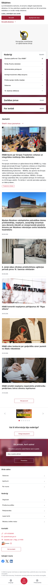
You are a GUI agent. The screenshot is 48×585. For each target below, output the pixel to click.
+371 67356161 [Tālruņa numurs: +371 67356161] (9, 533)
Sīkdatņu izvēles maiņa (9, 521)
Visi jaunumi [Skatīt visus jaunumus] (24, 401)
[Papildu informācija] (11, 543)
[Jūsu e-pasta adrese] (24, 454)
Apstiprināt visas (34, 18)
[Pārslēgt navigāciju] (24, 580)
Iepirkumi (5, 481)
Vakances (5, 476)
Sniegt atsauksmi (24, 434)
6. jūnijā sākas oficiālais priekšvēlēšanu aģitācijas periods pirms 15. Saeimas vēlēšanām (23, 268)
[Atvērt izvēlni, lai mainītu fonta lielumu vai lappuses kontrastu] (37, 581)
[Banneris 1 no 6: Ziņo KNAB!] (24, 414)
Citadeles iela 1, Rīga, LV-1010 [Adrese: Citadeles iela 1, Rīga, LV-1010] (13, 540)
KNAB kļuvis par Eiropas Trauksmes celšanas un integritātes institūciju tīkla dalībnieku (22, 156)
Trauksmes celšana (8, 186)
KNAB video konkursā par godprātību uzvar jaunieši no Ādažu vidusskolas (24, 347)
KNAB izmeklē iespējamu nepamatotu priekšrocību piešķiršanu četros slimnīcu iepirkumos (23, 387)
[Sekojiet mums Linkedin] (11, 561)
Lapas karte (6, 516)
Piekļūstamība (6, 510)
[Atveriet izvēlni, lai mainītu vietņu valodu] (10, 581)
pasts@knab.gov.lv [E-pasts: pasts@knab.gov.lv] (10, 536)
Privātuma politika (8, 505)
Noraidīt (11, 18)
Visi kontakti (11, 549)
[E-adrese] (5, 543)
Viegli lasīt (5, 500)
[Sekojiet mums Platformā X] (7, 561)
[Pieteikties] (24, 461)
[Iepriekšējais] (5, 413)
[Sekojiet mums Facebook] (2, 561)
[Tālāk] (43, 413)
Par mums (5, 486)
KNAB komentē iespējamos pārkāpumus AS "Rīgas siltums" (23, 307)
